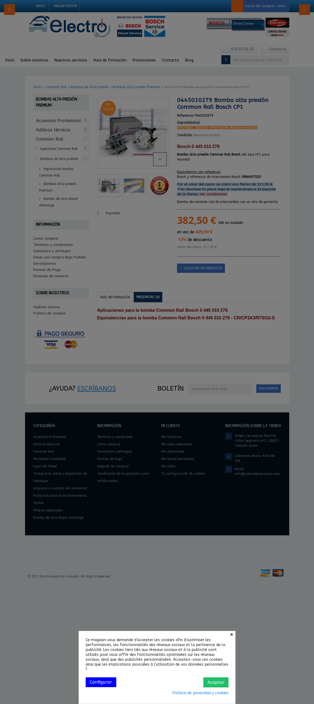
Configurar (101, 682)
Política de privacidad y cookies (200, 693)
